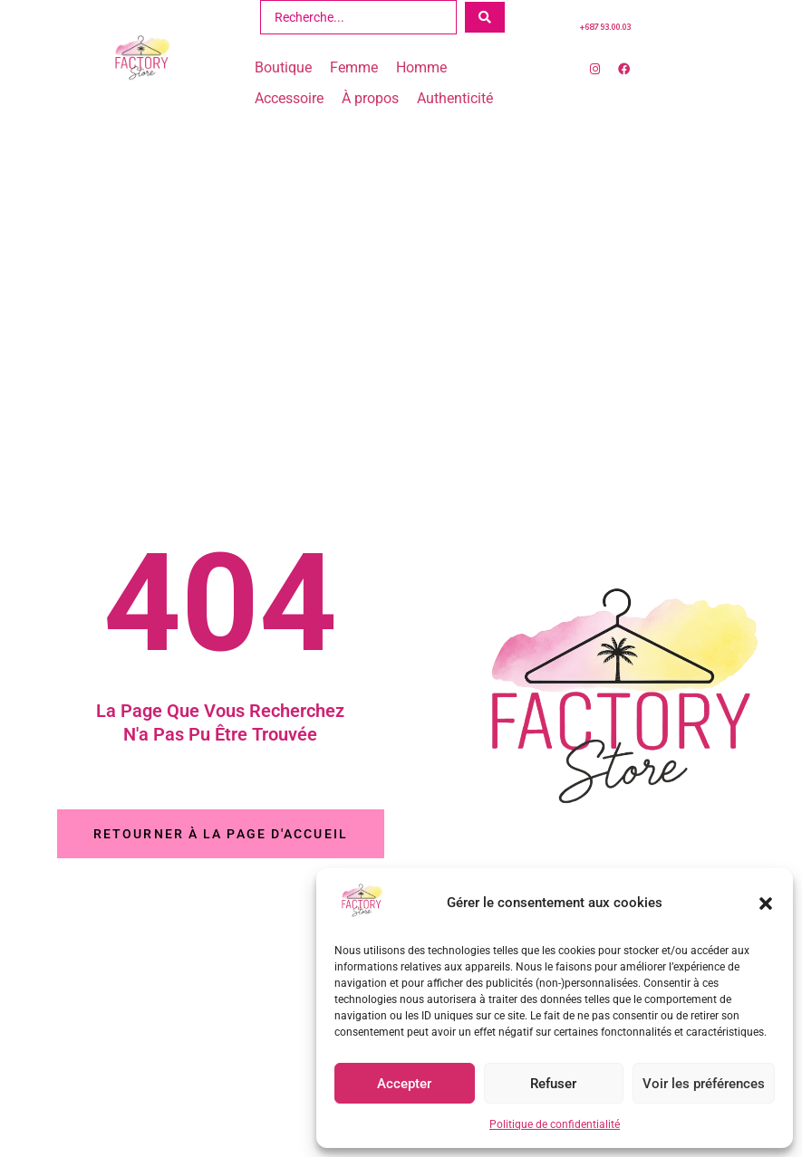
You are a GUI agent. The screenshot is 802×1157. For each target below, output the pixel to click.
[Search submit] (485, 17)
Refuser (553, 1084)
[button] (766, 903)
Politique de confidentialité (554, 1124)
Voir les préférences (704, 1084)
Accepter (404, 1084)
